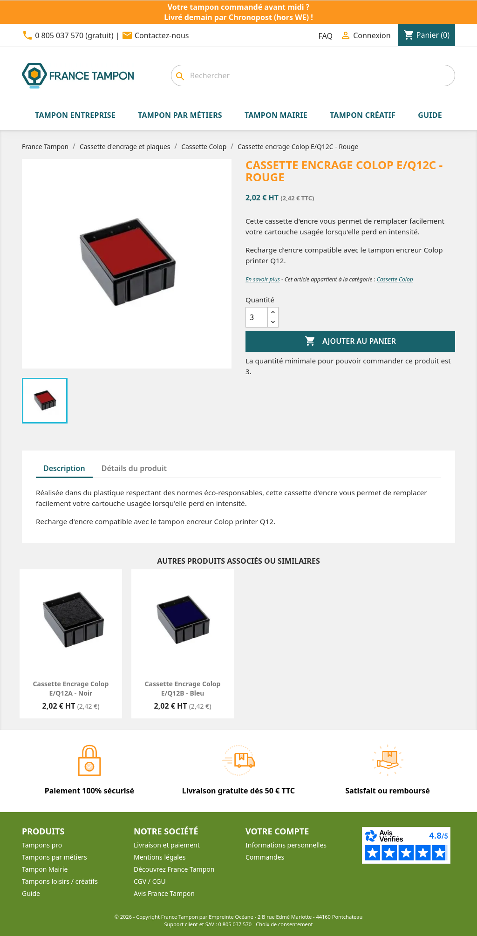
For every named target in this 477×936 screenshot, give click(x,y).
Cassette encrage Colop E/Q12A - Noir (71, 688)
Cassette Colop (395, 279)
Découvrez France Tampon (174, 869)
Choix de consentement (284, 924)
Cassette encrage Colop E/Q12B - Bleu (183, 688)
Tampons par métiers (54, 857)
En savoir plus (262, 279)
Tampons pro (42, 844)
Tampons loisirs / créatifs (60, 881)
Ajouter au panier (350, 341)
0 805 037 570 (235, 924)
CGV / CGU (150, 881)
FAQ (326, 36)
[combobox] (313, 75)
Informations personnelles (286, 844)
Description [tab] (64, 468)
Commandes (264, 857)
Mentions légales (160, 857)
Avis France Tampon (164, 893)
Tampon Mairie (45, 869)
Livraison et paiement (167, 844)
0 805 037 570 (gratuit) (74, 35)
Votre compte (277, 831)
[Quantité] (256, 317)
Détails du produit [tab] (134, 468)
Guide (31, 893)
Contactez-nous (162, 35)
